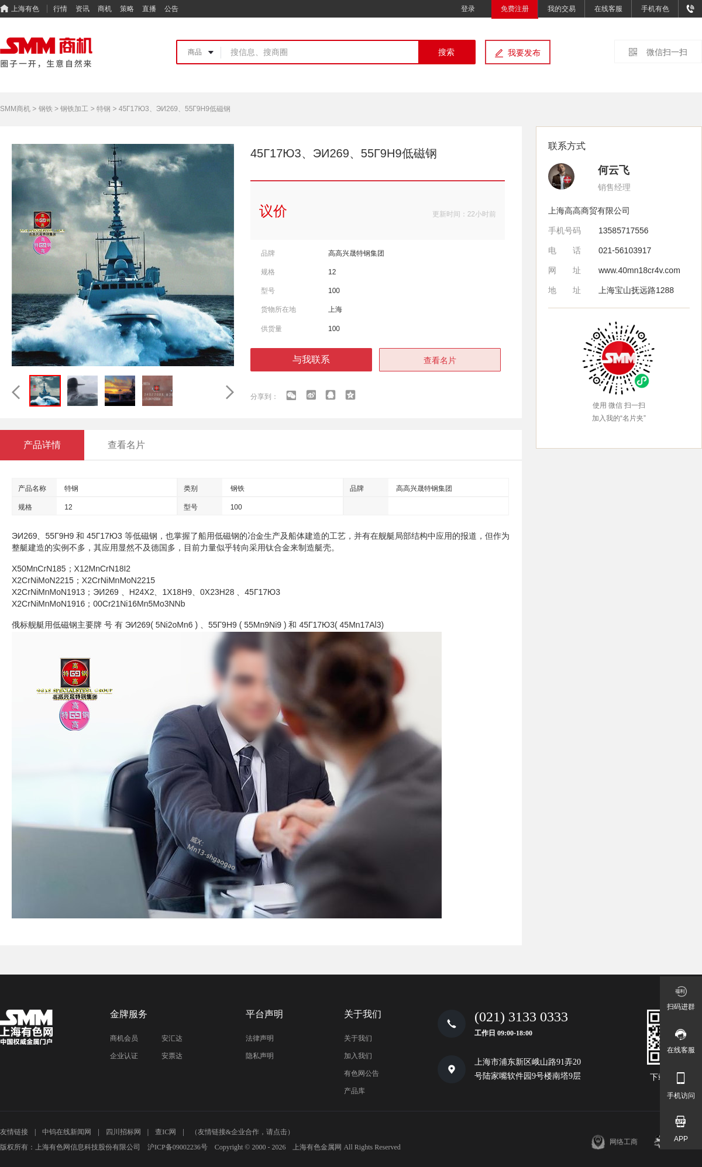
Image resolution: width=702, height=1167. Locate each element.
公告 (171, 9)
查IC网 (165, 1132)
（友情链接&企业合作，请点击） (242, 1132)
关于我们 (358, 1038)
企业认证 (124, 1056)
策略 (127, 9)
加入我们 (358, 1056)
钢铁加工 (74, 109)
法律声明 (260, 1038)
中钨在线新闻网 (66, 1132)
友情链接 (14, 1132)
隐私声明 (260, 1056)
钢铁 (46, 109)
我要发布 (524, 52)
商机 (105, 9)
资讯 (82, 9)
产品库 (354, 1091)
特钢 (104, 109)
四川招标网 (123, 1132)
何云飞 (613, 170)
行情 (60, 9)
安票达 (172, 1056)
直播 (149, 9)
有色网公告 (361, 1073)
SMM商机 (15, 109)
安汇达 (172, 1038)
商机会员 (124, 1038)
